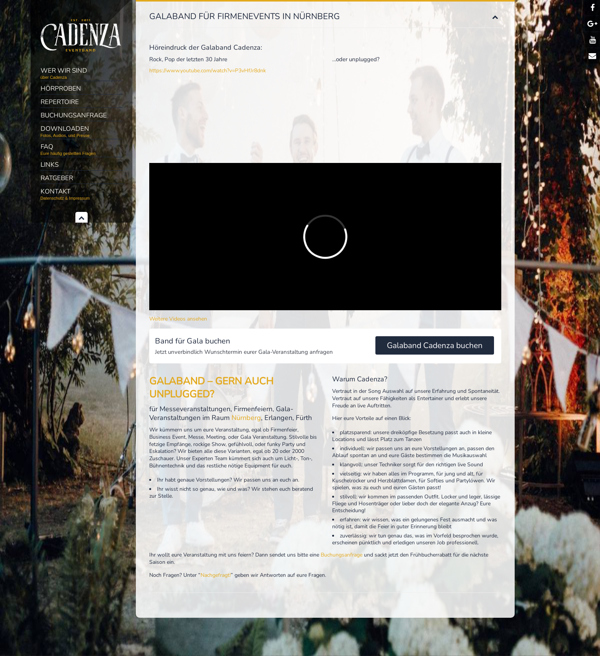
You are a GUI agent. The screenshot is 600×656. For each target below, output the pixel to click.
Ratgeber (57, 178)
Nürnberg (246, 417)
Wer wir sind (82, 73)
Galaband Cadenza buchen (435, 345)
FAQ (82, 149)
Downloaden (82, 131)
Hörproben (61, 88)
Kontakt (82, 193)
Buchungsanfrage (74, 115)
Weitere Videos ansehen (178, 318)
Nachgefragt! (216, 575)
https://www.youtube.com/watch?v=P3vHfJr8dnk (207, 70)
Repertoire (60, 102)
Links (50, 164)
